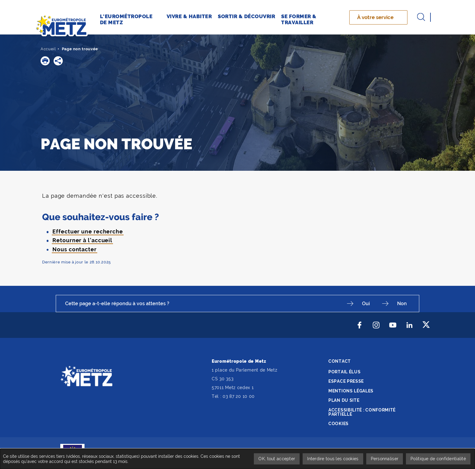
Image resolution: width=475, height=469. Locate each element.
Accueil (48, 49)
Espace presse (346, 381)
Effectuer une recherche (87, 231)
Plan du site (343, 400)
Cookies (338, 423)
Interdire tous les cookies (332, 458)
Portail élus (344, 371)
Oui (366, 303)
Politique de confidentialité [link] (438, 458)
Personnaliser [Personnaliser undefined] (385, 458)
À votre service (375, 17)
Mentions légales (351, 390)
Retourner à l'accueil (82, 240)
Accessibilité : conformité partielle (362, 412)
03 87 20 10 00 (239, 396)
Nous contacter (74, 249)
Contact (339, 361)
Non (402, 303)
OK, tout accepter (276, 458)
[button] (45, 60)
